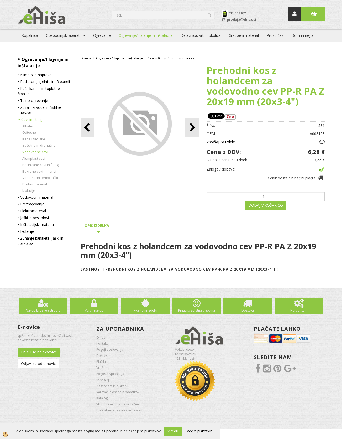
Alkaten (28, 126)
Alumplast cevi (33, 158)
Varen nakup (94, 310)
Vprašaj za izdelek (222, 141)
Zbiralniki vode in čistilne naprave (39, 110)
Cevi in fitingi (32, 119)
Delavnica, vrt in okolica (201, 35)
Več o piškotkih (199, 430)
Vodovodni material (36, 197)
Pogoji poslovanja (109, 349)
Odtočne (29, 132)
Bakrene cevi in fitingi (39, 171)
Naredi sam (299, 310)
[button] (192, 127)
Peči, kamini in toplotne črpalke (39, 91)
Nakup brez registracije (43, 310)
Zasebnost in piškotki (112, 386)
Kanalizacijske (33, 139)
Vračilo (101, 367)
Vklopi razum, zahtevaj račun (117, 404)
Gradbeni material (244, 35)
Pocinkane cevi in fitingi (40, 164)
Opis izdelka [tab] (97, 225)
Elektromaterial (33, 210)
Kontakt (102, 343)
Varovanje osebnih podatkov (117, 392)
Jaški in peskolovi (34, 217)
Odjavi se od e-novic (38, 363)
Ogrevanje (102, 35)
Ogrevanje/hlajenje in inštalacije (146, 35)
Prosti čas (275, 35)
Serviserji (103, 380)
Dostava (247, 310)
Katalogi (102, 398)
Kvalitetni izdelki (145, 310)
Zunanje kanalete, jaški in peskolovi (40, 241)
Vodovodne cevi (35, 151)
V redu (172, 430)
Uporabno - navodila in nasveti (119, 410)
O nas (100, 337)
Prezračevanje (32, 204)
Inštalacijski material (37, 224)
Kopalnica (30, 35)
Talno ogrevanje (34, 100)
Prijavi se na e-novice (39, 351)
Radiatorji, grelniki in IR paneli (45, 81)
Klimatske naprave (35, 74)
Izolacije (28, 190)
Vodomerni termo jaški (40, 177)
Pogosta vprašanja (110, 373)
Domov (86, 58)
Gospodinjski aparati (63, 35)
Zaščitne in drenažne (39, 145)
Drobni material (34, 184)
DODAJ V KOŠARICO (265, 205)
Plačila (101, 361)
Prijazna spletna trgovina (196, 310)
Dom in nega (302, 35)
